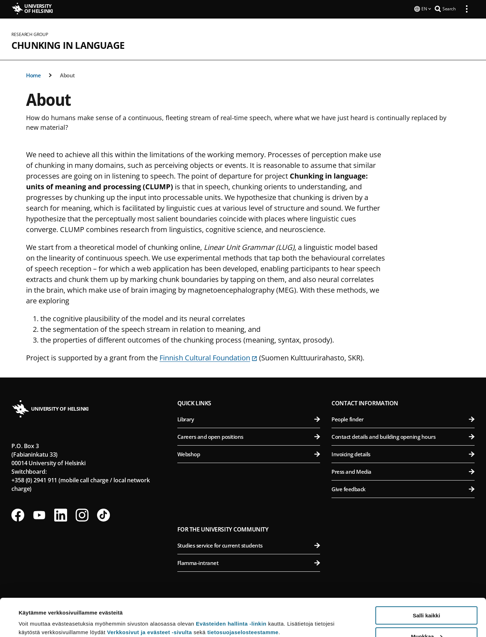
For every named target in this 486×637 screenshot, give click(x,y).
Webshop (248, 453)
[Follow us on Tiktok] (103, 514)
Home (33, 74)
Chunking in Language (68, 44)
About (67, 74)
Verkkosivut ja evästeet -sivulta (149, 594)
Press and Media (403, 470)
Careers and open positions (248, 436)
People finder (403, 418)
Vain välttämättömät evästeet (426, 619)
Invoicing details (403, 453)
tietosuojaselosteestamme (243, 594)
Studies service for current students (248, 544)
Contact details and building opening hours (403, 436)
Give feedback (403, 488)
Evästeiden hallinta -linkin (231, 586)
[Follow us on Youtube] (39, 514)
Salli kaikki (426, 578)
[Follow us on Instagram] (82, 514)
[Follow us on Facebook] (17, 514)
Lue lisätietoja (37, 614)
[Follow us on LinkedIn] (60, 514)
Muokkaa (426, 599)
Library (248, 418)
